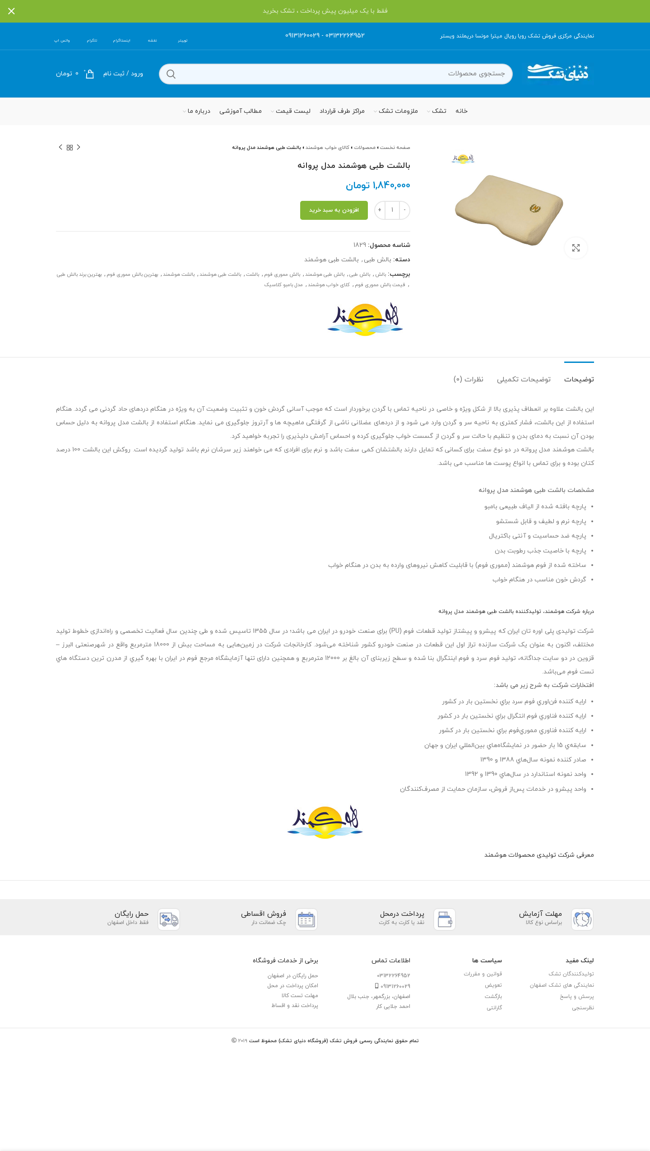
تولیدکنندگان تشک (571, 974)
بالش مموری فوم (282, 274)
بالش (380, 274)
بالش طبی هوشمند (324, 274)
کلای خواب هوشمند (329, 284)
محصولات (365, 147)
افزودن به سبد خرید (334, 210)
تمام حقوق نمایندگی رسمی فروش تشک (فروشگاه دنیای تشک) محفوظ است (333, 1040)
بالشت (252, 274)
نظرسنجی (583, 1008)
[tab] (579, 375)
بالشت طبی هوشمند (331, 259)
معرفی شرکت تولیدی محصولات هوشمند (539, 855)
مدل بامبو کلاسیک (283, 284)
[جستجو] (336, 74)
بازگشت (493, 996)
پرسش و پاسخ (577, 996)
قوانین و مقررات (483, 974)
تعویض (493, 985)
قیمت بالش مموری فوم (380, 284)
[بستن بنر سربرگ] (11, 11)
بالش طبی (377, 259)
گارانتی (494, 1008)
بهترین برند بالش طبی (79, 274)
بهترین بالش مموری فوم (132, 274)
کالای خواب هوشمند (327, 147)
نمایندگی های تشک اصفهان (562, 985)
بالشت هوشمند (179, 274)
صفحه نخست (395, 147)
